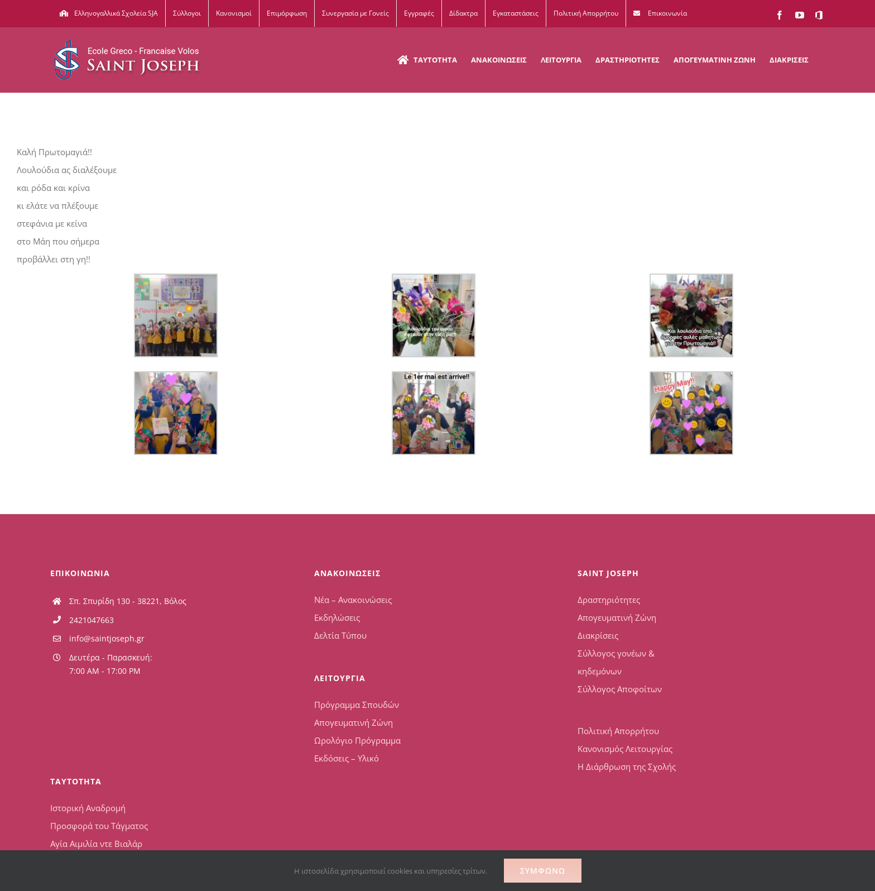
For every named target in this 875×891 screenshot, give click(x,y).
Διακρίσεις (598, 635)
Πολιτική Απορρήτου (618, 730)
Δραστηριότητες (609, 599)
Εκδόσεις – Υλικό (346, 758)
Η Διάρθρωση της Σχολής (627, 766)
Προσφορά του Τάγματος (99, 825)
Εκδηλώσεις (337, 617)
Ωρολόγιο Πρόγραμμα (357, 740)
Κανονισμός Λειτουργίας (625, 748)
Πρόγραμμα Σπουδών (356, 704)
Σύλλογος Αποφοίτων (620, 688)
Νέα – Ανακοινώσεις (353, 599)
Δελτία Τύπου (340, 635)
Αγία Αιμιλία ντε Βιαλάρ (96, 843)
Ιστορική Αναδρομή (88, 807)
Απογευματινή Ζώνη (353, 722)
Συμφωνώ (542, 870)
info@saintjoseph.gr (107, 638)
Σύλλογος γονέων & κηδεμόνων (616, 662)
